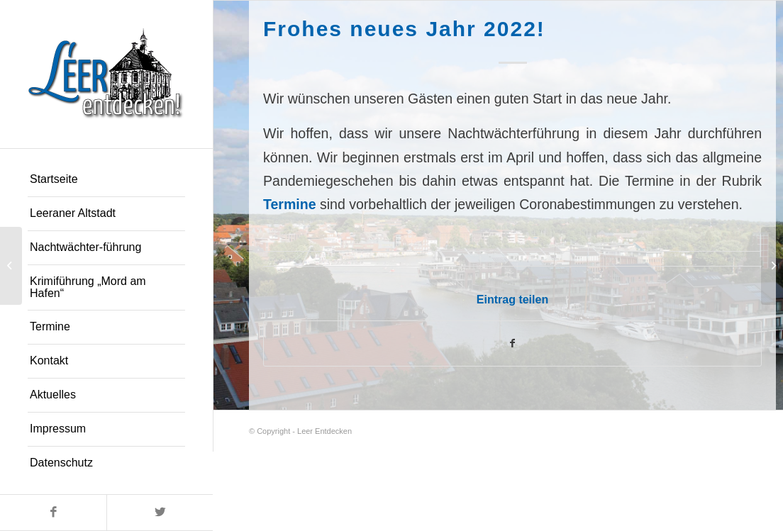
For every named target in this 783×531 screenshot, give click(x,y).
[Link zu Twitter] (159, 512)
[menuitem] (106, 180)
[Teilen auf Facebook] (512, 343)
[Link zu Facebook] (53, 512)
